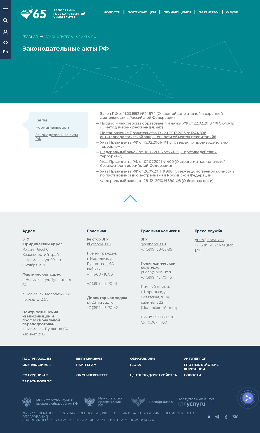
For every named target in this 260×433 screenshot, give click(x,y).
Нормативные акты (53, 128)
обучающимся (177, 12)
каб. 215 (93, 269)
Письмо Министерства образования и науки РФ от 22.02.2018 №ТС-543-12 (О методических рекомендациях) (167, 125)
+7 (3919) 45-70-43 (156, 277)
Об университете (92, 375)
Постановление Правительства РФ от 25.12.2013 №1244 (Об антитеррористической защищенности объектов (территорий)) (158, 135)
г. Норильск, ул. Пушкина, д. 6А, (100, 261)
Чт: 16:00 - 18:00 (100, 274)
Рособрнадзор (161, 402)
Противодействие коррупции (201, 367)
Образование (142, 359)
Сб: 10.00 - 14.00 (154, 322)
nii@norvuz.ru (99, 244)
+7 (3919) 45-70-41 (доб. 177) (214, 248)
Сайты (41, 120)
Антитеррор (195, 359)
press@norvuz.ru (209, 240)
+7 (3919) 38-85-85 (156, 249)
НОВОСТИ (112, 12)
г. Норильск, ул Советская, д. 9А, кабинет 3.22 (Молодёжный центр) (160, 300)
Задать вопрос (37, 381)
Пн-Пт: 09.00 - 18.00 (158, 317)
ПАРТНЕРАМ (208, 12)
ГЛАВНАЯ (30, 37)
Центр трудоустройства (153, 375)
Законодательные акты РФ (56, 137)
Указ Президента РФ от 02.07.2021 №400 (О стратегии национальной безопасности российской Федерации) (163, 164)
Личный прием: (155, 287)
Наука (135, 365)
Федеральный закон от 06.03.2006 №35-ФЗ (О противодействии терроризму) (158, 154)
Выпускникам (89, 359)
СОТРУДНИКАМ (35, 375)
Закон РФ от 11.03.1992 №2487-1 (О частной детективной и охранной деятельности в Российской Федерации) (161, 116)
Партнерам (86, 365)
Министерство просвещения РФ (110, 401)
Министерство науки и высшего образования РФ (57, 402)
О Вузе (232, 12)
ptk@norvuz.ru (100, 302)
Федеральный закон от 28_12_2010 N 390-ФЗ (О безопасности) (156, 181)
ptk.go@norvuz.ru (157, 272)
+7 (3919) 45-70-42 (102, 308)
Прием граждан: (102, 253)
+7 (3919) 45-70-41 (102, 284)
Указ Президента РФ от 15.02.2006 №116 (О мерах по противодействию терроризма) (164, 144)
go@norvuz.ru (153, 244)
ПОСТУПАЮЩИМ (142, 12)
